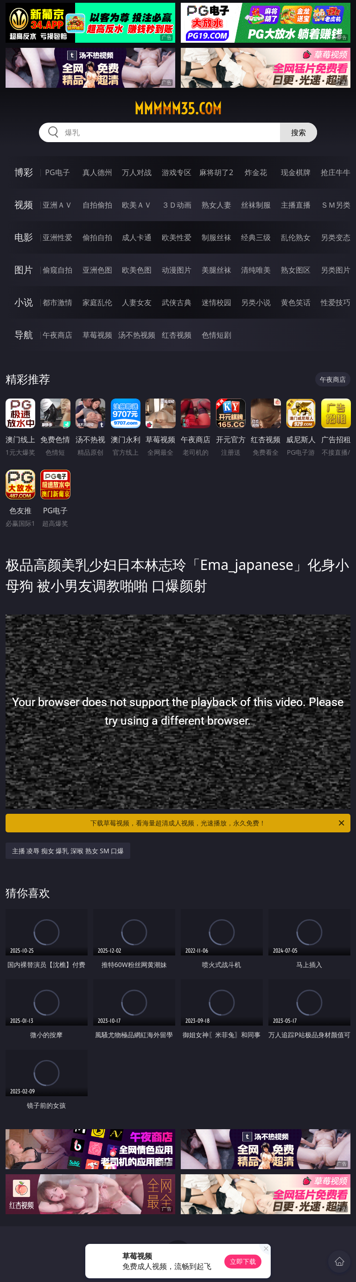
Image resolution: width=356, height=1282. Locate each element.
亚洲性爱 (57, 237)
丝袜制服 (256, 205)
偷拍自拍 (97, 237)
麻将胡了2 (216, 172)
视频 (23, 204)
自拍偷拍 (97, 205)
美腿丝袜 (216, 270)
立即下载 (243, 1261)
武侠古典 (176, 302)
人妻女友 (137, 302)
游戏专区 (176, 172)
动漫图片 (176, 270)
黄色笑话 (296, 302)
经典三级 (256, 237)
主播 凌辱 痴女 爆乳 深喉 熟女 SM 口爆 (68, 850)
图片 (23, 269)
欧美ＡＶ (137, 205)
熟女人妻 (216, 205)
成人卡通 (137, 237)
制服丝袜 (216, 237)
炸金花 (256, 172)
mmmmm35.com (178, 108)
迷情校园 (216, 302)
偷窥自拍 (57, 270)
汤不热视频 (136, 335)
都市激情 (57, 302)
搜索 (298, 132)
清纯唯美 (256, 270)
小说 (23, 302)
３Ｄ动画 (176, 205)
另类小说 (256, 302)
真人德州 (97, 172)
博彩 (23, 172)
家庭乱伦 (97, 302)
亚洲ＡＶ (57, 205)
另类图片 (335, 270)
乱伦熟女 (296, 237)
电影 (23, 237)
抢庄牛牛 (335, 172)
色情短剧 (216, 335)
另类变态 (335, 237)
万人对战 (137, 172)
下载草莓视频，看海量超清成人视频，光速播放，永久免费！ (218, 823)
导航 (23, 334)
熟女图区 (296, 270)
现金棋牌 (296, 172)
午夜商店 (57, 335)
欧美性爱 (176, 237)
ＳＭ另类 (335, 205)
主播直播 (296, 205)
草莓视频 (97, 335)
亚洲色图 (97, 270)
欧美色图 (137, 270)
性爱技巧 (335, 302)
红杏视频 (176, 335)
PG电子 (57, 172)
